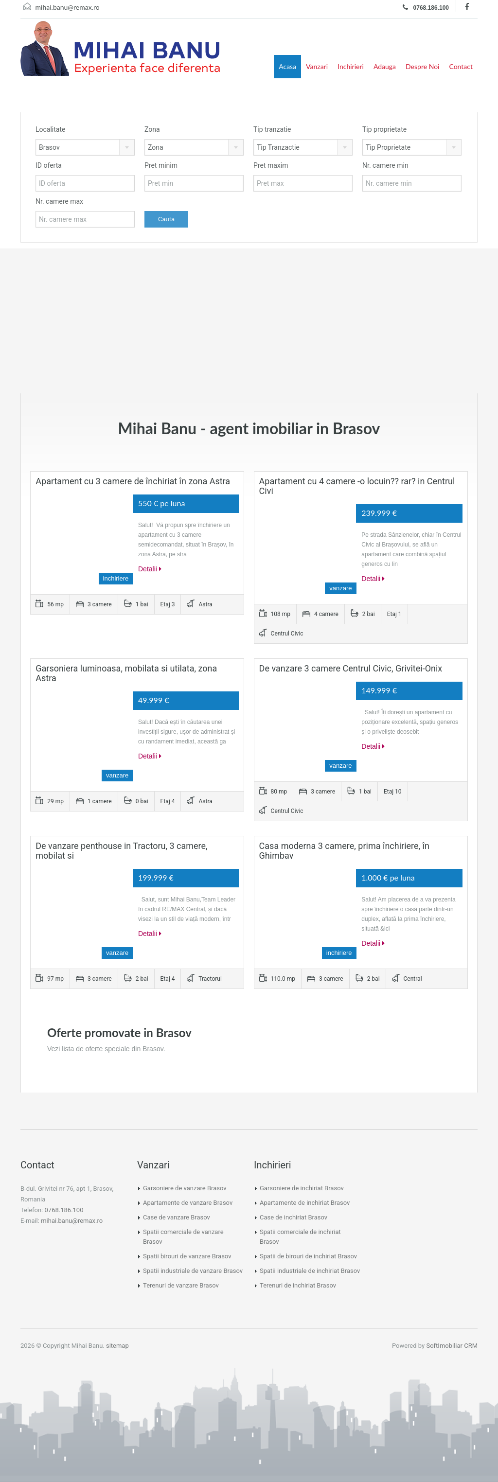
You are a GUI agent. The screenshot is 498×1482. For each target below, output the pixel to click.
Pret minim (161, 165)
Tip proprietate (384, 129)
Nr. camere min (385, 165)
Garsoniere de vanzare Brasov (185, 1188)
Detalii (149, 569)
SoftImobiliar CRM (452, 1345)
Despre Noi (422, 66)
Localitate (50, 129)
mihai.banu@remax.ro (68, 7)
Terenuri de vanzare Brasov (181, 1285)
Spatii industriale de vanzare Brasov (193, 1270)
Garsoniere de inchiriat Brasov (302, 1188)
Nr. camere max (59, 201)
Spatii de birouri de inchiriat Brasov (308, 1256)
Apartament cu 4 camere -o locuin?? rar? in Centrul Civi (357, 486)
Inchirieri (351, 66)
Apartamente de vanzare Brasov (187, 1202)
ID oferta (49, 165)
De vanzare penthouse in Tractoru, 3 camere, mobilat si (121, 851)
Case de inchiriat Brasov (293, 1217)
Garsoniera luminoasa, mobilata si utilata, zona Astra (126, 673)
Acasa (287, 66)
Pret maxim (270, 165)
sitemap (117, 1345)
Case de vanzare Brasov (176, 1217)
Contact (461, 66)
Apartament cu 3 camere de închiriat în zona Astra (133, 481)
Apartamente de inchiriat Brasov (305, 1202)
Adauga (385, 66)
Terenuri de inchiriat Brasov (298, 1285)
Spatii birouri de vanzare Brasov (187, 1256)
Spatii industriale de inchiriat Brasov (310, 1270)
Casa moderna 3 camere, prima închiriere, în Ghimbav (344, 851)
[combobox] (85, 147)
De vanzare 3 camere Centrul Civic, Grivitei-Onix (351, 668)
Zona (152, 129)
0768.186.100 (426, 7)
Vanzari (317, 66)
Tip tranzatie (272, 129)
